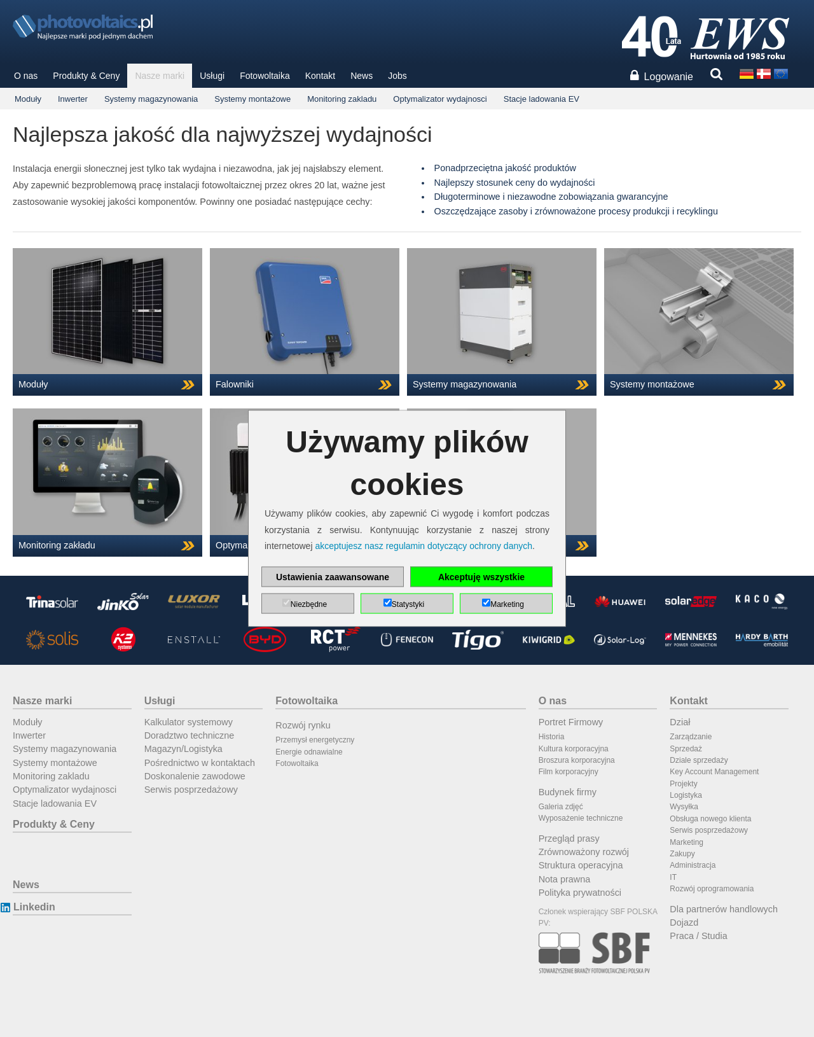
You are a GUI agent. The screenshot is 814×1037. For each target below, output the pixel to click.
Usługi (212, 76)
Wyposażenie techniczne (581, 818)
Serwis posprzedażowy (191, 789)
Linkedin (34, 906)
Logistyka (686, 795)
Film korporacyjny (568, 771)
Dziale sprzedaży (699, 760)
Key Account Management (714, 771)
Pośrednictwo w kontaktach (199, 763)
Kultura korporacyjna (574, 748)
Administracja (692, 865)
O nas (26, 76)
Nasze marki (159, 76)
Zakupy (682, 853)
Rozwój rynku (302, 725)
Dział (680, 722)
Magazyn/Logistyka (183, 749)
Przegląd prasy (569, 838)
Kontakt (320, 76)
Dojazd (684, 922)
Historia (552, 736)
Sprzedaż (686, 748)
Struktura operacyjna (581, 865)
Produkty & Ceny (86, 76)
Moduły (28, 99)
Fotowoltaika (265, 76)
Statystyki (408, 603)
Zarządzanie (691, 736)
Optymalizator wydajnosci (439, 99)
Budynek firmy (568, 792)
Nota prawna (565, 879)
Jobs (397, 76)
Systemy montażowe (252, 99)
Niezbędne (309, 603)
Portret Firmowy (571, 722)
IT (673, 877)
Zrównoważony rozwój (584, 852)
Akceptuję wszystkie (481, 576)
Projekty (683, 783)
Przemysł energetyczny (314, 739)
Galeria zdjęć (561, 806)
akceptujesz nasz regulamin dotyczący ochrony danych (423, 545)
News (361, 76)
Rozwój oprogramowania (712, 888)
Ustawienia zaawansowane (332, 576)
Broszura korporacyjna (577, 760)
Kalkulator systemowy (188, 722)
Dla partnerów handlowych (724, 909)
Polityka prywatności (580, 892)
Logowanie (668, 76)
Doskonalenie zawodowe (194, 776)
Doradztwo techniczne (189, 735)
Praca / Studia (698, 936)
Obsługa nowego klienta (710, 818)
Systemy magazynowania (151, 99)
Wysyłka (684, 806)
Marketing (686, 842)
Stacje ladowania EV (541, 99)
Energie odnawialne (308, 752)
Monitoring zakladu (341, 99)
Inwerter (73, 99)
